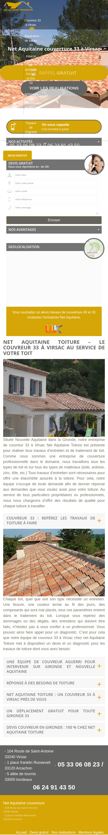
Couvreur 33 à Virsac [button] (31, 22)
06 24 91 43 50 (61, 145)
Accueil (21, 832)
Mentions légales (91, 832)
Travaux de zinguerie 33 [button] (31, 129)
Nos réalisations (64, 832)
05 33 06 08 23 (23, 145)
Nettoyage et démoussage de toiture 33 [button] (31, 102)
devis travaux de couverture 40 (64, 312)
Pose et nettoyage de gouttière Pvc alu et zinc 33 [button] (31, 69)
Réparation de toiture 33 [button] (31, 40)
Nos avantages (54, 230)
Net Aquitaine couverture (24, 803)
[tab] (54, 230)
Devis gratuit (17, 155)
